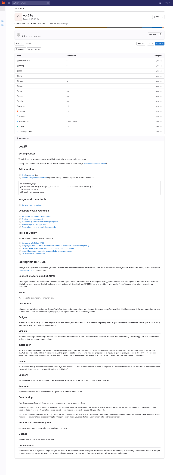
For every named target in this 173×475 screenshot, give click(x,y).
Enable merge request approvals (52, 224)
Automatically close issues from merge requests (58, 222)
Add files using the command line (52, 178)
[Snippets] (15, 53)
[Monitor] (15, 41)
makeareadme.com (59, 270)
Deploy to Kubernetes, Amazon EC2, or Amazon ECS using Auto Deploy (66, 248)
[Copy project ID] (56, 19)
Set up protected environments (51, 254)
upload (49, 175)
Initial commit (86, 121)
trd (82, 106)
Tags (60, 24)
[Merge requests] (15, 25)
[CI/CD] (15, 29)
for (82, 81)
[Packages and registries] (15, 37)
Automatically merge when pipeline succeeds (57, 227)
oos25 (46, 44)
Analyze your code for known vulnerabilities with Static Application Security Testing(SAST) (73, 246)
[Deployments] (15, 33)
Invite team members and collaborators (54, 216)
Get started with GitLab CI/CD (51, 243)
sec (82, 91)
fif (41, 34)
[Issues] (15, 21)
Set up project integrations (50, 205)
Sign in (167, 3)
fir (81, 61)
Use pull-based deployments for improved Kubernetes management (65, 251)
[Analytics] (15, 45)
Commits (38, 24)
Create (42, 175)
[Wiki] (15, 49)
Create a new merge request (50, 219)
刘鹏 (34, 9)
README (38, 49)
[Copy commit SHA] (167, 34)
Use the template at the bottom (112, 164)
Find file (147, 44)
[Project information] (15, 13)
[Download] (157, 43)
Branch (49, 24)
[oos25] (15, 8)
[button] (9, 3)
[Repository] (15, 17)
